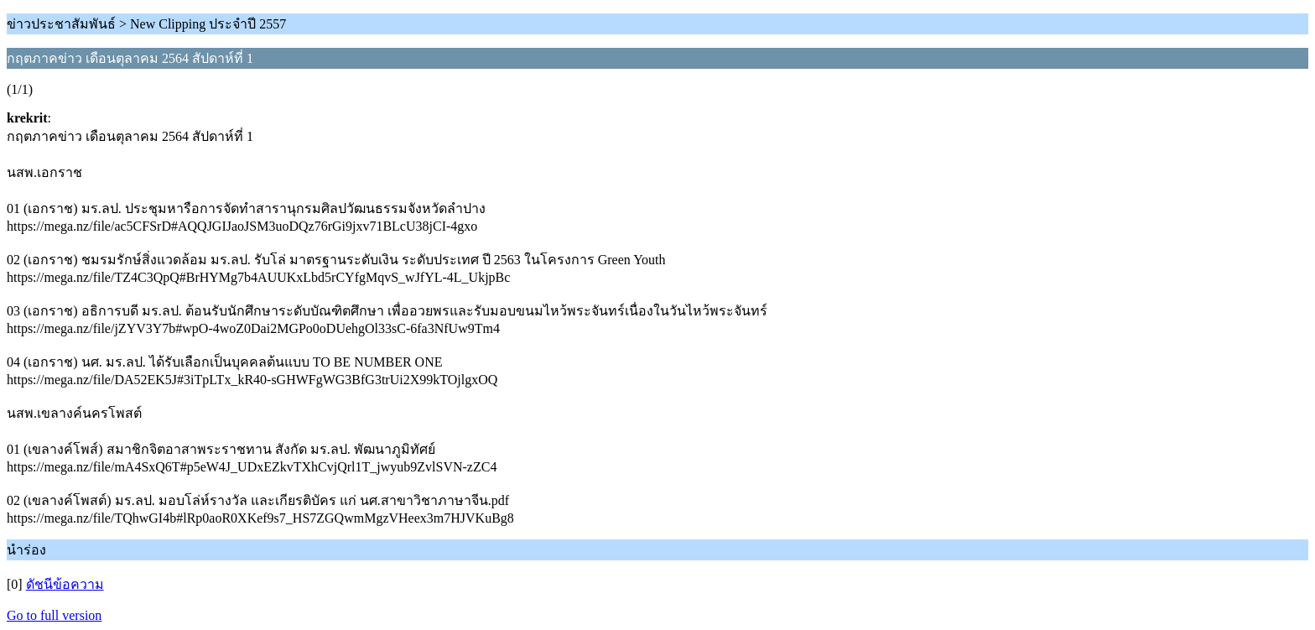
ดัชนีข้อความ (65, 584)
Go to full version (54, 615)
